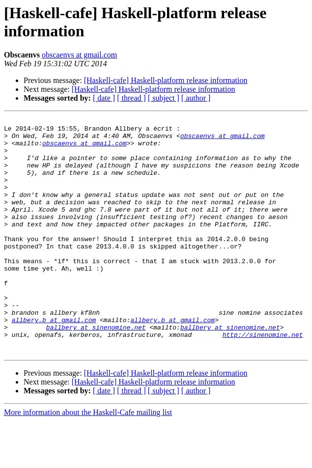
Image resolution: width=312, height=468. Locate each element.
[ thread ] (131, 98)
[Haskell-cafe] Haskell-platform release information (166, 80)
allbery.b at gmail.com (54, 361)
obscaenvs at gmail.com (79, 55)
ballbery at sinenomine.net (96, 369)
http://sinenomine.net (263, 378)
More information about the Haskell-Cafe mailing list (88, 459)
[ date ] (104, 98)
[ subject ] (163, 98)
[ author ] (196, 98)
